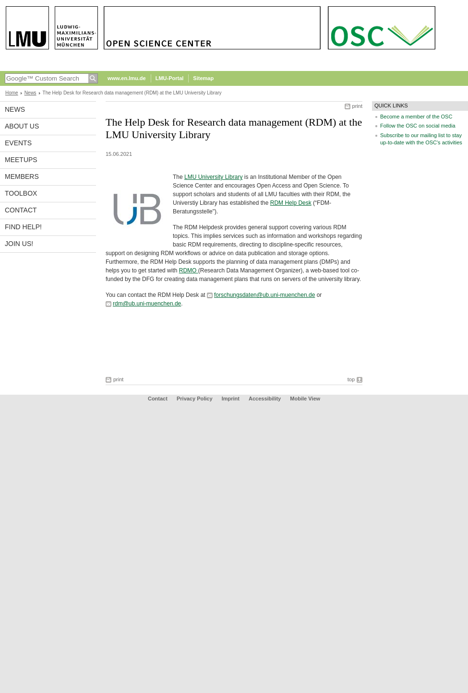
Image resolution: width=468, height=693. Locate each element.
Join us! (19, 243)
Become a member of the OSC (416, 116)
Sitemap (203, 78)
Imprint (231, 398)
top (351, 379)
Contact (21, 210)
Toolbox (21, 193)
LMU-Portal (170, 78)
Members (22, 176)
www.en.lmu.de (127, 78)
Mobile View (305, 398)
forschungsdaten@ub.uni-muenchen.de (264, 295)
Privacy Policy (195, 398)
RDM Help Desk (291, 203)
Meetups (21, 160)
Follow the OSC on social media (418, 126)
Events (18, 143)
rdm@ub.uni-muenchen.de (147, 303)
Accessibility (265, 398)
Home (11, 92)
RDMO (188, 270)
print (357, 106)
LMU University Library (213, 177)
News (30, 92)
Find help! (23, 227)
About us (22, 126)
